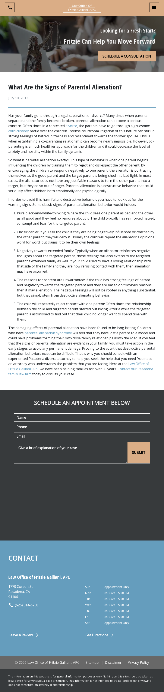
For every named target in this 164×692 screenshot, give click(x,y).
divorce (71, 125)
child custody (18, 131)
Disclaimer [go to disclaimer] (113, 662)
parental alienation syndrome (48, 333)
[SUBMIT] (138, 452)
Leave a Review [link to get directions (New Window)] (24, 635)
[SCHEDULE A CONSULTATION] (127, 56)
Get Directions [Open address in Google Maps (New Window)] (99, 635)
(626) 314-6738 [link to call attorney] (23, 605)
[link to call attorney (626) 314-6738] (10, 7)
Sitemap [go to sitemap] (92, 662)
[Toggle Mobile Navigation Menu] (154, 7)
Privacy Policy (138, 662)
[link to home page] (82, 7)
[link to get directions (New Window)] (45, 591)
